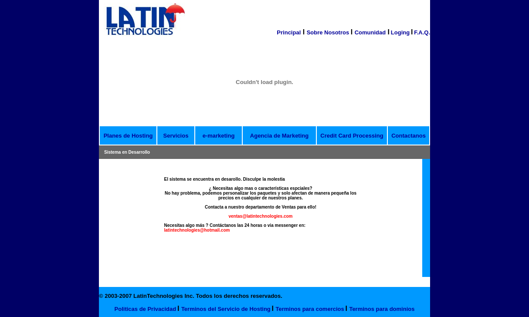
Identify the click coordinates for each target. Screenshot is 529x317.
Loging (400, 32)
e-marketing (219, 135)
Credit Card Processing (351, 135)
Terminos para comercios (309, 309)
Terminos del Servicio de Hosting (226, 309)
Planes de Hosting (128, 135)
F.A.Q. (422, 32)
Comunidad (370, 32)
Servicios (176, 135)
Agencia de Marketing (279, 135)
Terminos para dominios (381, 309)
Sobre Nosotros (329, 32)
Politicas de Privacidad (145, 309)
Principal (289, 32)
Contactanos (408, 135)
